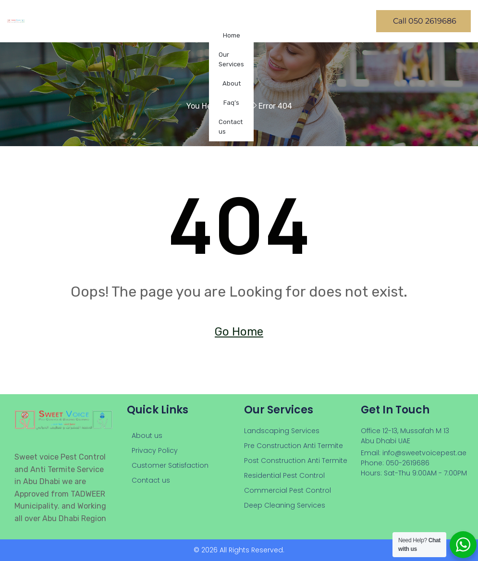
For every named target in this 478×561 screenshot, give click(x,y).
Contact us (231, 126)
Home (231, 35)
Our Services (231, 59)
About (231, 83)
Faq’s (231, 102)
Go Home (239, 331)
